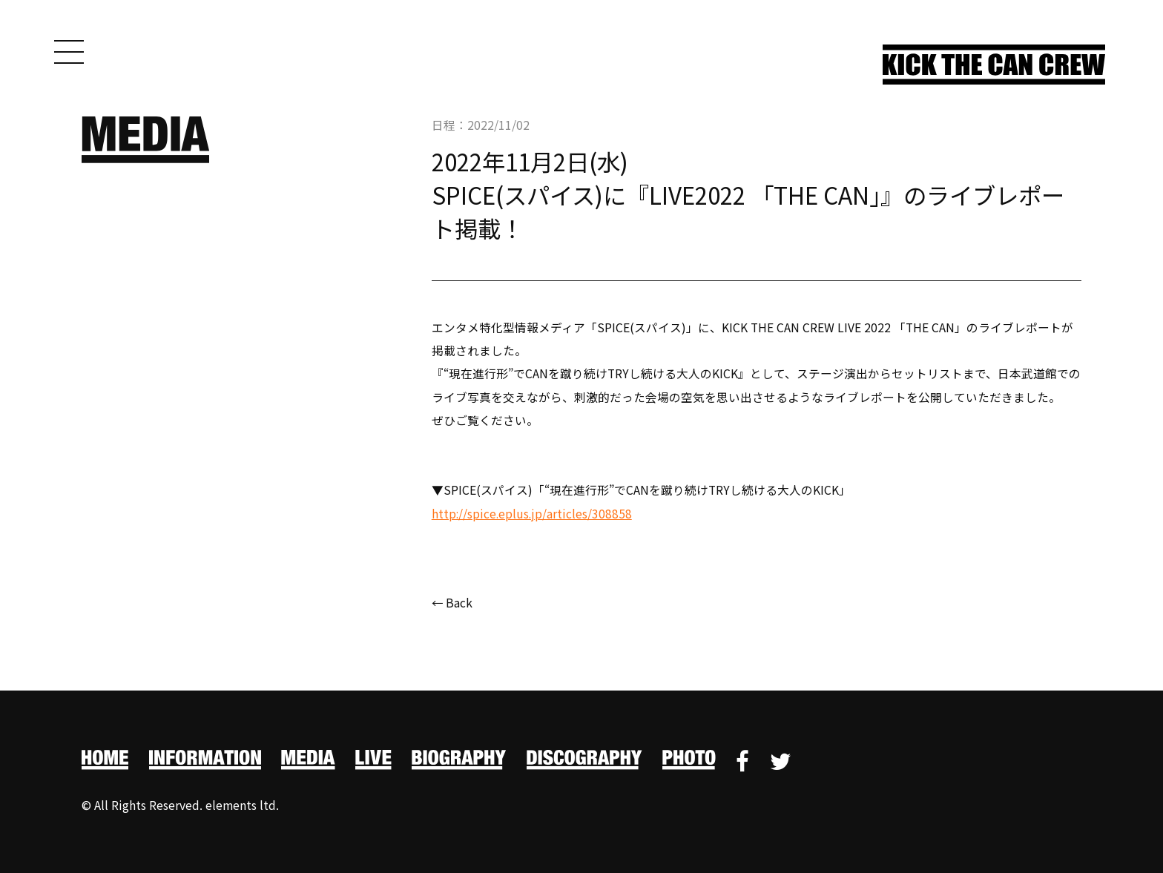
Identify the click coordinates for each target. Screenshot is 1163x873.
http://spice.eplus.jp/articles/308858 (533, 513)
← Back (452, 603)
